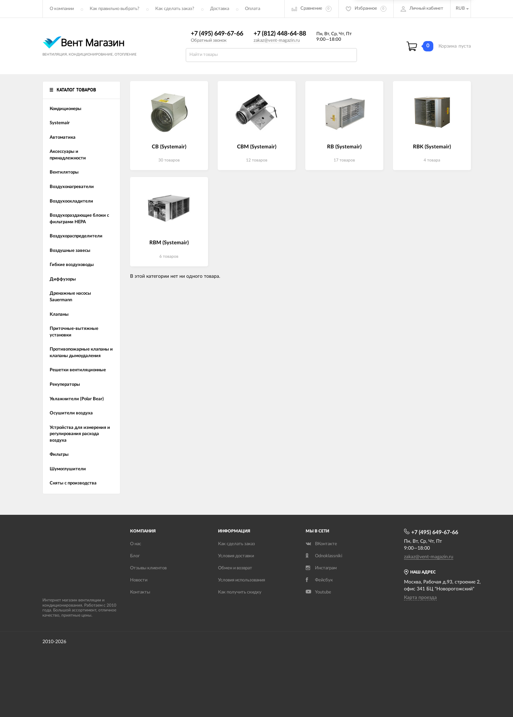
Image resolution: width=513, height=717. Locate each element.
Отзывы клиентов (148, 568)
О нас (135, 544)
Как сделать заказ (236, 544)
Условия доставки (236, 556)
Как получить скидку (240, 592)
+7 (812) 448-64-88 (280, 34)
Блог (135, 556)
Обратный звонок (209, 40)
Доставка (219, 9)
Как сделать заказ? (174, 9)
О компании (62, 9)
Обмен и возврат (235, 568)
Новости (138, 580)
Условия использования (241, 580)
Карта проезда (420, 597)
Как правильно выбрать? (114, 9)
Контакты (140, 592)
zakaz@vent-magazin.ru (277, 40)
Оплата (252, 9)
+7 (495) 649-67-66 (217, 34)
